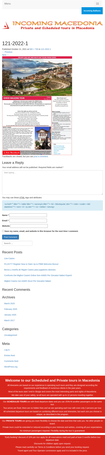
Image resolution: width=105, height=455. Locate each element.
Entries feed (9, 355)
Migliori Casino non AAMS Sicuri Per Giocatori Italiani (27, 281)
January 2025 (10, 315)
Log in (7, 350)
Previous (7, 52)
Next (5, 55)
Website (6, 226)
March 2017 (9, 320)
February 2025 (10, 309)
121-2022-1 (46, 49)
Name (5, 215)
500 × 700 (33, 49)
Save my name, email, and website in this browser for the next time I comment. (41, 231)
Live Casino (9, 258)
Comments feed (11, 361)
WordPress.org (10, 367)
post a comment (41, 156)
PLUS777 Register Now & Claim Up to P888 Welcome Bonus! (31, 264)
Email (5, 220)
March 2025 (9, 303)
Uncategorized (10, 335)
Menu (7, 3)
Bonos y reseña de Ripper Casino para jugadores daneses (30, 270)
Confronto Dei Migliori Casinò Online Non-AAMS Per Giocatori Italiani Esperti (38, 275)
